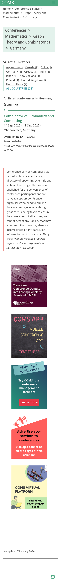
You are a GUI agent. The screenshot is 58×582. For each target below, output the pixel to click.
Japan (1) (11, 76)
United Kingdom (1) (33, 80)
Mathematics (11, 13)
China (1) (46, 67)
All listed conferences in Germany (28, 98)
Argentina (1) (14, 67)
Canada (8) (31, 67)
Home (7, 8)
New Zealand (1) (30, 76)
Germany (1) (14, 71)
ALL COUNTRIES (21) (19, 88)
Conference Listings (27, 8)
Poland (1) (12, 80)
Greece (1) (30, 71)
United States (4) (16, 84)
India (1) (44, 71)
